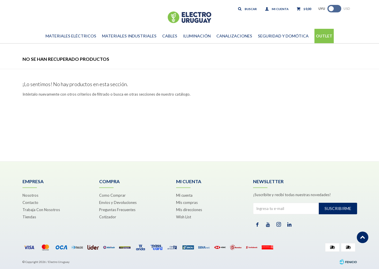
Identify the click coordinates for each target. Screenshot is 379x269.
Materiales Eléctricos (71, 35)
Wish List (183, 217)
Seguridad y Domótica (283, 35)
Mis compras (187, 202)
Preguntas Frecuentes (117, 209)
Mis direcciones (189, 209)
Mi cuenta (184, 195)
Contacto (30, 202)
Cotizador (107, 217)
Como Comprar (112, 195)
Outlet (324, 35)
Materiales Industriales (129, 35)
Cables (169, 35)
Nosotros (30, 195)
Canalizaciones (234, 35)
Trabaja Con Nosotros (41, 209)
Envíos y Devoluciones (118, 202)
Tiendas (29, 217)
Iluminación (197, 35)
